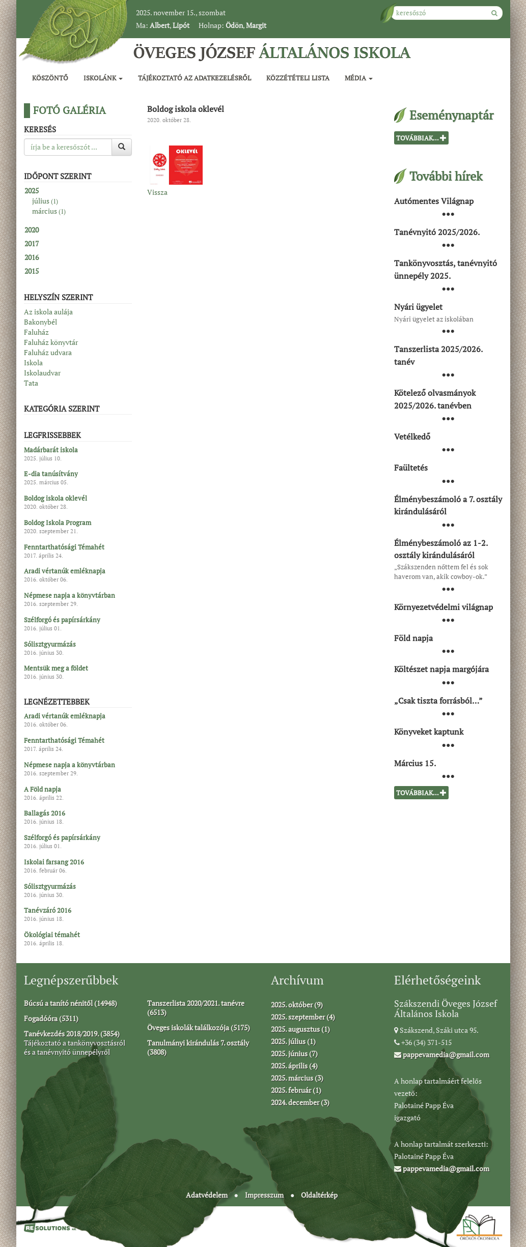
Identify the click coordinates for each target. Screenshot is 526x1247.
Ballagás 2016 (44, 813)
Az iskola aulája (48, 311)
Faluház (36, 332)
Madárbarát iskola (51, 449)
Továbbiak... (421, 137)
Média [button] (359, 77)
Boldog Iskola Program (57, 522)
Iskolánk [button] (103, 77)
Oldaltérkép (319, 1195)
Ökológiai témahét (52, 935)
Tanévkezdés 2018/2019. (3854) (72, 1033)
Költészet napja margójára (441, 669)
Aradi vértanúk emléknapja (64, 571)
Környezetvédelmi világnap (443, 606)
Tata (31, 383)
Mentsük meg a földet (56, 668)
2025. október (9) (297, 1004)
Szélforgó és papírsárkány (62, 619)
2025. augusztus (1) (300, 1029)
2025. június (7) (294, 1053)
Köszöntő (50, 77)
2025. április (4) (294, 1065)
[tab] (78, 191)
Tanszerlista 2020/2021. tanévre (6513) (195, 1007)
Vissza (157, 192)
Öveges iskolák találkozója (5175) (198, 1027)
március (49, 211)
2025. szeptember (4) (303, 1017)
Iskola (33, 362)
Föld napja (413, 638)
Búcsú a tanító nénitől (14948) (70, 1003)
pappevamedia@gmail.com (441, 1054)
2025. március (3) (297, 1078)
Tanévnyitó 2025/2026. (437, 232)
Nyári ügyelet (418, 306)
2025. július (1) (293, 1041)
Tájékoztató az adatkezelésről (194, 77)
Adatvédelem (207, 1195)
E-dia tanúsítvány (51, 474)
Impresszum (264, 1195)
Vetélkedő (412, 436)
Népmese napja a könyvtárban (69, 595)
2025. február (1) (296, 1090)
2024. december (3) (300, 1102)
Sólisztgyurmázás (50, 644)
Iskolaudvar (42, 373)
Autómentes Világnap (434, 200)
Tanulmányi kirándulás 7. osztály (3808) (198, 1047)
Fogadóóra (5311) (51, 1018)
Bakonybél (40, 322)
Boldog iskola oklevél (55, 498)
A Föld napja (42, 789)
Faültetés (411, 467)
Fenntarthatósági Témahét (64, 547)
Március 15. (415, 762)
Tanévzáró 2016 (47, 910)
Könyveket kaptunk (428, 731)
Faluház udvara (48, 352)
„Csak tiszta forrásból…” (438, 700)
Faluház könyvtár (51, 342)
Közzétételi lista (297, 77)
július (45, 201)
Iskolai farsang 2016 (54, 861)
